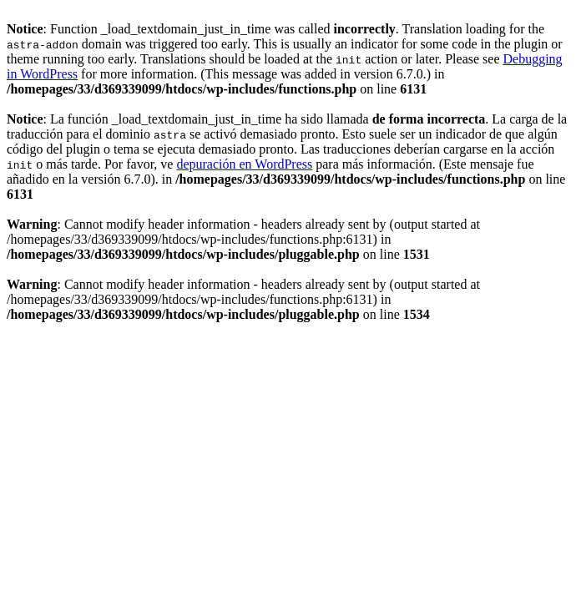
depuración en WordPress (244, 164)
